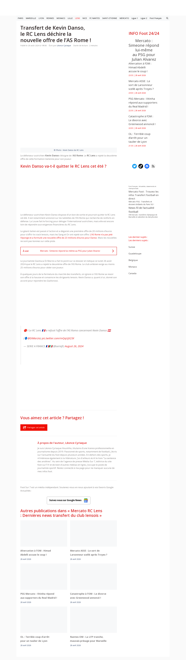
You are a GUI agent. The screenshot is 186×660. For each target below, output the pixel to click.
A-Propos (65, 636)
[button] (167, 18)
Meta (97, 628)
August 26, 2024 (74, 314)
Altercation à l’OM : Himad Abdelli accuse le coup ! (35, 520)
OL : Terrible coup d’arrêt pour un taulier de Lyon (34, 606)
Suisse (132, 246)
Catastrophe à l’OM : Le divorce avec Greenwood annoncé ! (88, 563)
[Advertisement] (68, 159)
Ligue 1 (135, 18)
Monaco (133, 266)
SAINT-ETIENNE (109, 18)
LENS (77, 18)
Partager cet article (34, 395)
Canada (132, 273)
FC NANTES (94, 18)
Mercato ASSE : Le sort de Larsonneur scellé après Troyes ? (88, 520)
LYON (41, 18)
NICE (84, 18)
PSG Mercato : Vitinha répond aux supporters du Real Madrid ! (38, 563)
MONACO (61, 18)
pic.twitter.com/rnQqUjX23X (58, 306)
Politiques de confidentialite (101, 636)
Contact (79, 636)
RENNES (50, 18)
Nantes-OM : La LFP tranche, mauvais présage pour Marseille (88, 606)
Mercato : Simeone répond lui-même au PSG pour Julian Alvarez (144, 50)
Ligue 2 (144, 18)
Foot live (54, 628)
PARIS (20, 18)
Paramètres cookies (139, 628)
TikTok (116, 628)
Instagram (106, 628)
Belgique (133, 259)
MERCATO (124, 18)
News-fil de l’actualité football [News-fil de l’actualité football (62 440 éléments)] (141, 209)
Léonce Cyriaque (76, 411)
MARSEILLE (31, 18)
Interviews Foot (83, 628)
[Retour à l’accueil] (93, 7)
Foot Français (156, 18)
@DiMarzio (34, 306)
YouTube (124, 628)
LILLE (70, 18)
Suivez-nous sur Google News (68, 468)
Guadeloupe (135, 253)
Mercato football (67, 628)
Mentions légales (47, 636)
